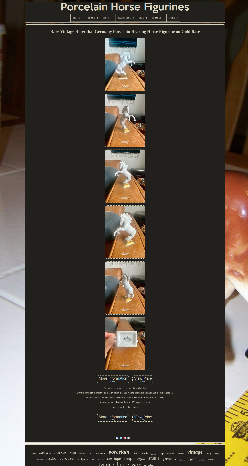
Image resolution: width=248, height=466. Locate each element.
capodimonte (167, 453)
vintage (195, 452)
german (153, 454)
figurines (182, 460)
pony (208, 453)
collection (45, 453)
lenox (33, 453)
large (136, 453)
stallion (101, 459)
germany (169, 459)
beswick (40, 459)
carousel (66, 458)
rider (93, 459)
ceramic (100, 453)
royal (141, 459)
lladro (51, 458)
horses (60, 452)
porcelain (119, 452)
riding (217, 454)
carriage (114, 458)
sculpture (83, 459)
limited (82, 453)
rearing (202, 460)
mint (73, 453)
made (145, 453)
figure (192, 459)
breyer (211, 459)
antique (129, 459)
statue (154, 458)
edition (180, 453)
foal (91, 453)
